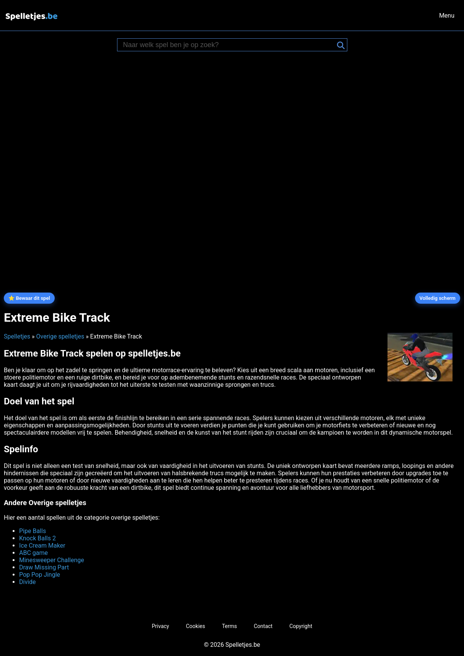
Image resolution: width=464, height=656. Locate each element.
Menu (446, 15)
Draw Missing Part (44, 567)
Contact (263, 626)
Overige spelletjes (60, 336)
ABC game (33, 552)
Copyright (300, 626)
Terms (229, 626)
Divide (27, 582)
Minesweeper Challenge (51, 560)
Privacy (160, 626)
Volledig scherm (438, 298)
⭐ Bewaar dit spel (29, 298)
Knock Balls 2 (37, 538)
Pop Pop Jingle (39, 574)
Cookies (195, 626)
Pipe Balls (32, 531)
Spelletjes (17, 336)
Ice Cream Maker (42, 545)
